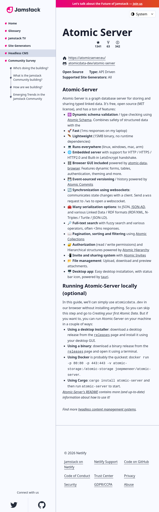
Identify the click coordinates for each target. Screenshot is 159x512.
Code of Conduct (77, 475)
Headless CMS (18, 53)
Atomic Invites (135, 255)
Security (70, 484)
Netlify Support (106, 461)
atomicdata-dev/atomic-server (91, 63)
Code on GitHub (136, 461)
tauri (104, 277)
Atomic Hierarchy (136, 250)
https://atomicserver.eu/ (87, 57)
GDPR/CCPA (103, 484)
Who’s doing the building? (30, 68)
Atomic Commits (80, 184)
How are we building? (27, 87)
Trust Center (103, 475)
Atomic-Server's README (80, 392)
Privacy (129, 475)
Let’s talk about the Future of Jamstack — (107, 4)
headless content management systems (107, 409)
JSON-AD (138, 207)
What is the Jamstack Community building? (27, 77)
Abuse (129, 484)
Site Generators (19, 46)
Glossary (14, 31)
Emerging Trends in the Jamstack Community (29, 97)
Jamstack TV (17, 38)
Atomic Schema (79, 120)
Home (12, 23)
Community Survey (22, 61)
